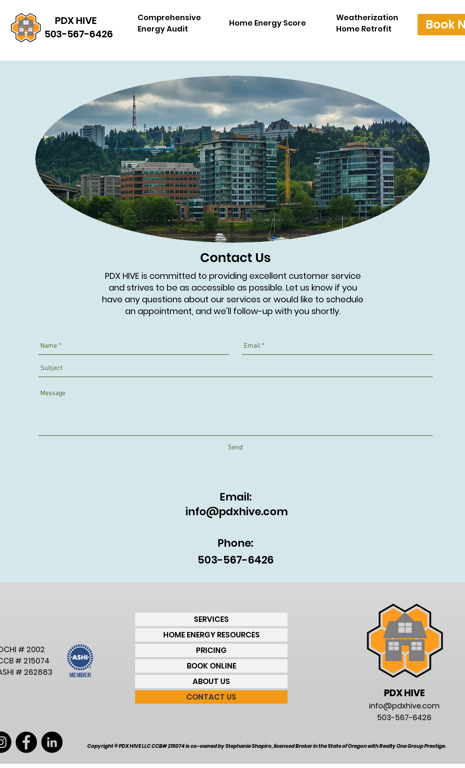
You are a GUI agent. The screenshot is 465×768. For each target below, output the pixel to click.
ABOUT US (211, 681)
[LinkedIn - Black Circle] (52, 742)
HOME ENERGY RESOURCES (211, 634)
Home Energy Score (267, 23)
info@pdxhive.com (236, 511)
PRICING (211, 650)
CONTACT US (211, 697)
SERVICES (211, 619)
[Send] (235, 447)
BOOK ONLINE (211, 666)
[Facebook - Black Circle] (26, 742)
